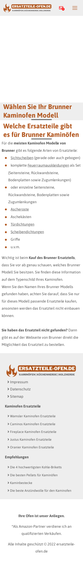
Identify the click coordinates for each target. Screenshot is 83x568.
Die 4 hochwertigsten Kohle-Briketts (35, 467)
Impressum (17, 382)
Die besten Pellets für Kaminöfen (33, 475)
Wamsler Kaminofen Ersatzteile (32, 416)
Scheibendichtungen (27, 232)
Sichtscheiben (22, 158)
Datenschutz (19, 389)
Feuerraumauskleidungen (48, 165)
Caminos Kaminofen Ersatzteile (31, 424)
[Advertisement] (41, 59)
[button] (62, 8)
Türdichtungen (22, 224)
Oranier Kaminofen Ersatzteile (31, 447)
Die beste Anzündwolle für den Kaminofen (39, 490)
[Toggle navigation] (75, 8)
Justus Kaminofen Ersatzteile (30, 439)
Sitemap (15, 396)
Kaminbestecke (20, 483)
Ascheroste (20, 209)
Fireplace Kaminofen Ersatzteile (32, 432)
